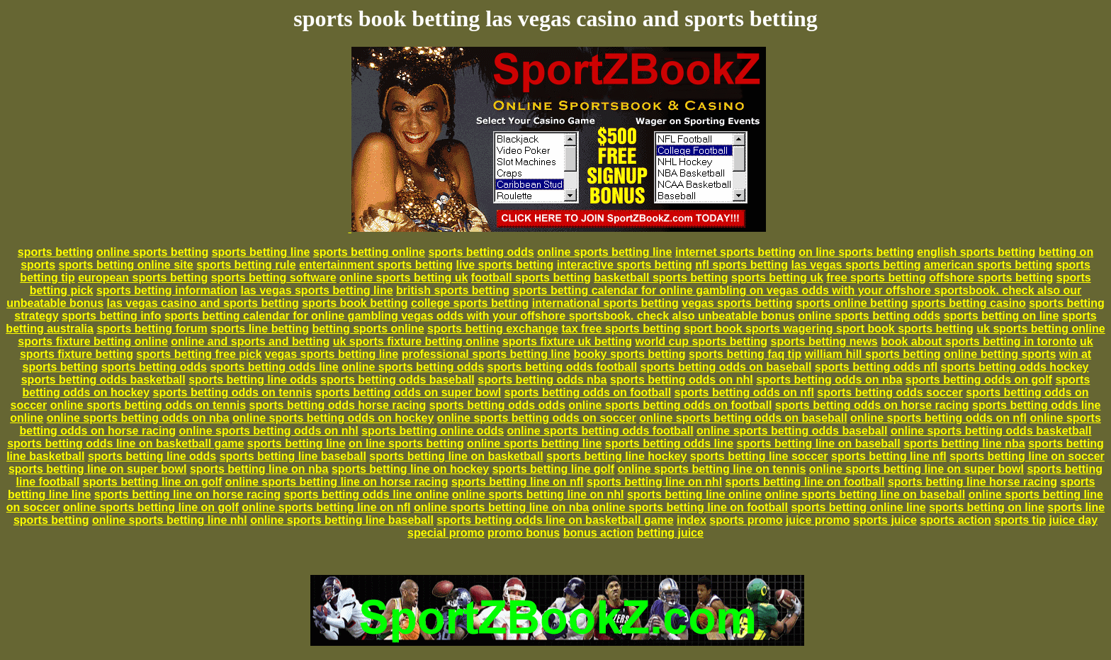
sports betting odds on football (588, 392)
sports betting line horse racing (972, 482)
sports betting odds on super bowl (408, 392)
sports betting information (166, 290)
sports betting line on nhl (654, 482)
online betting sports (1000, 354)
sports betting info (111, 316)
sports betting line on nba (259, 469)
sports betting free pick (198, 354)
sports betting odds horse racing (338, 405)
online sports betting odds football (600, 431)
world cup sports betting (701, 341)
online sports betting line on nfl (326, 507)
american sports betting (988, 265)
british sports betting (452, 290)
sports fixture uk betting (567, 341)
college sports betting (470, 303)
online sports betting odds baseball (792, 431)
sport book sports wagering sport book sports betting (829, 329)
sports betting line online (694, 494)
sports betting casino (968, 303)
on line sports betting (856, 252)
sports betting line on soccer (1027, 456)
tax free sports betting (620, 329)
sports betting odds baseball (397, 380)
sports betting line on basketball (456, 456)
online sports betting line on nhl (538, 494)
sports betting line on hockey (410, 469)
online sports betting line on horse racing (337, 482)
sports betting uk (777, 278)
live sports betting (504, 265)
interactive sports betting (624, 265)
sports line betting (259, 329)
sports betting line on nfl (517, 482)
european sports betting (143, 278)
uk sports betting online (1040, 329)
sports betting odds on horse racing (872, 405)
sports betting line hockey (616, 456)
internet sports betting (735, 252)
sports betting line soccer (759, 456)
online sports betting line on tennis (712, 469)
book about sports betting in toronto (978, 341)
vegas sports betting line (331, 354)
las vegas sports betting (855, 265)
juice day (1073, 520)
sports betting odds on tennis (232, 392)
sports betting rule (245, 265)
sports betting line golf (553, 469)
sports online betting (852, 303)
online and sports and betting (250, 341)
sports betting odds (481, 252)
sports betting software (274, 278)
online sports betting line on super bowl (916, 469)
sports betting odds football (562, 367)
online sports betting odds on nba (138, 418)
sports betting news (824, 341)
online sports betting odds (869, 316)
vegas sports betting (737, 303)
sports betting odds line (274, 367)
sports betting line (261, 252)
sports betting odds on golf (979, 380)
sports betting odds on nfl (744, 392)
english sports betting (976, 252)
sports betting (56, 252)
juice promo (818, 520)
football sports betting (531, 278)
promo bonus (523, 533)
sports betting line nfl (889, 456)
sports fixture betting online (93, 341)
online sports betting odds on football (670, 405)
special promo (445, 533)
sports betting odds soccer (889, 392)
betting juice (670, 533)
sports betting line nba (964, 443)
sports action (955, 520)
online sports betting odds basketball (991, 431)
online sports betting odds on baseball (743, 418)
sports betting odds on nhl (681, 380)
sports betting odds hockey (1015, 367)
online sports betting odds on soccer (536, 418)
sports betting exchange (492, 329)
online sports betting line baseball (342, 520)
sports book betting (354, 303)
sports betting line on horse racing (187, 494)
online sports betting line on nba (501, 507)
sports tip (1020, 520)
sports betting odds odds (497, 405)
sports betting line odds (252, 380)
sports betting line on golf (152, 482)
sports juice (885, 520)
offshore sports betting (991, 278)
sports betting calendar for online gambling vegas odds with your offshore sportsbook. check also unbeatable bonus (479, 316)
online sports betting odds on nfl (938, 418)
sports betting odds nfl (876, 367)
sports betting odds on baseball (726, 367)
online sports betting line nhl (169, 520)
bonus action (598, 533)
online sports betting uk (403, 278)
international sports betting (605, 303)
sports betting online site (126, 265)
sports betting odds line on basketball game (125, 443)
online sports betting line (604, 252)
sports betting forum (151, 329)
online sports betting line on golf (151, 507)
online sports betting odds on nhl (268, 431)
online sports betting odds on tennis (148, 405)
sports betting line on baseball (819, 443)
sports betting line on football (805, 482)
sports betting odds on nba (829, 380)
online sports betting (152, 252)
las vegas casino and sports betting (203, 303)
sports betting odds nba (542, 380)
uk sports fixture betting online (416, 341)
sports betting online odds (432, 431)
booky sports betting (629, 354)
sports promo (745, 520)
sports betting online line (858, 507)
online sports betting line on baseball (865, 494)
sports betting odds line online (366, 494)
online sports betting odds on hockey (333, 418)
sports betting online (369, 252)
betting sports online (368, 329)
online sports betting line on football (690, 507)
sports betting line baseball (293, 456)
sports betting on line (1001, 316)
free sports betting (875, 278)
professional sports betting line (486, 354)
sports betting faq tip (745, 354)
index (691, 520)
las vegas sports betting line (316, 290)
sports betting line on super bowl (98, 469)
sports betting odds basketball (103, 380)
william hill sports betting (873, 354)
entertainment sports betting (376, 265)
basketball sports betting (661, 278)
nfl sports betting (741, 265)
